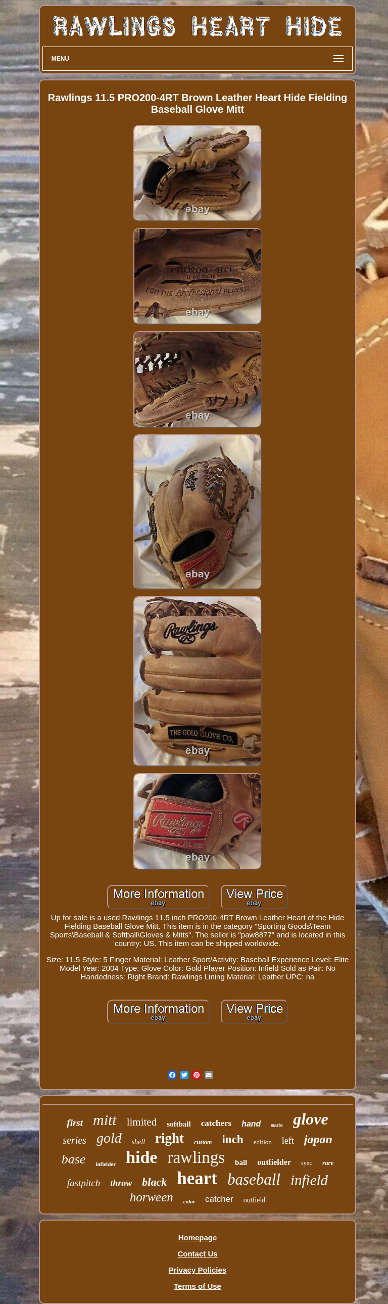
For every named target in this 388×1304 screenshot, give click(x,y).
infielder (105, 1164)
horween (151, 1197)
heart (197, 1178)
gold (109, 1138)
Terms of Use (197, 1286)
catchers (216, 1123)
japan (318, 1139)
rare (327, 1162)
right (169, 1138)
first (75, 1122)
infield (309, 1180)
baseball (253, 1179)
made (277, 1126)
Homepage (197, 1237)
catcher (219, 1199)
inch (232, 1139)
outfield (255, 1200)
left (288, 1141)
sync (306, 1162)
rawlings (196, 1157)
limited (142, 1122)
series (74, 1140)
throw (121, 1183)
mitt (105, 1119)
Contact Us (197, 1253)
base (74, 1159)
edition (263, 1142)
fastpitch (83, 1183)
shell (138, 1142)
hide (141, 1157)
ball (241, 1162)
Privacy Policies (197, 1270)
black (154, 1182)
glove (310, 1119)
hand (251, 1123)
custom (203, 1142)
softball (179, 1124)
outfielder (274, 1162)
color (189, 1201)
